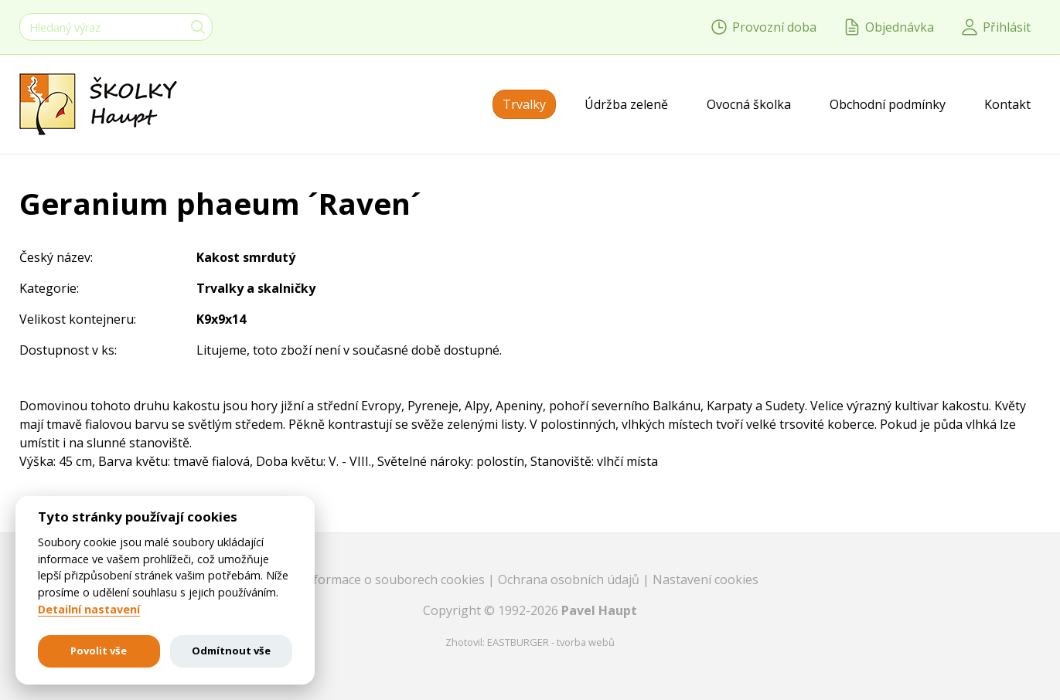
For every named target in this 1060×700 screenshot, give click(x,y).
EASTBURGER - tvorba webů (551, 642)
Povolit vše (98, 651)
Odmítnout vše (231, 651)
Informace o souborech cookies (395, 579)
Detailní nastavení (89, 610)
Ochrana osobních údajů (570, 579)
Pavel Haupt (599, 610)
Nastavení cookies (705, 579)
